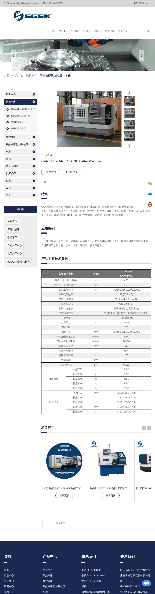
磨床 (8, 178)
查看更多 (59, 469)
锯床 (8, 164)
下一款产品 (71, 155)
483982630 (91, 571)
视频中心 (98, 14)
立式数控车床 (17, 105)
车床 (8, 135)
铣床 (8, 142)
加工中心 (11, 77)
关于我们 (75, 14)
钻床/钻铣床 (12, 149)
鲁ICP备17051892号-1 (131, 560)
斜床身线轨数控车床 (20, 99)
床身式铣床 (13, 212)
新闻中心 (86, 14)
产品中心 (63, 14)
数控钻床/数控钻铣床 (17, 127)
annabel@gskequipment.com (24, 3)
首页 (54, 14)
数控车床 (31, 59)
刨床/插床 (11, 156)
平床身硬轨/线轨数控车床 (55, 59)
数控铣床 (11, 120)
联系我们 (109, 14)
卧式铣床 (12, 204)
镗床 (8, 171)
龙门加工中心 (14, 237)
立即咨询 (51, 155)
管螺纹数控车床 (18, 112)
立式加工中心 (14, 229)
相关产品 (48, 411)
